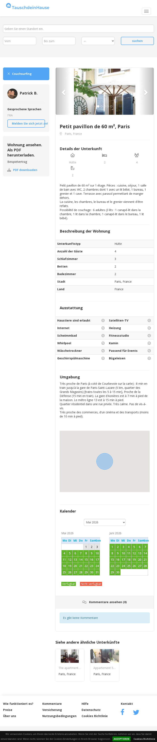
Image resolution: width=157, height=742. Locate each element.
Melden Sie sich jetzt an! (28, 123)
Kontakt (127, 704)
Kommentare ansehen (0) (105, 602)
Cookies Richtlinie (144, 738)
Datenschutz (91, 710)
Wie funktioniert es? (18, 704)
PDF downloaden (25, 170)
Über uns (9, 716)
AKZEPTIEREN (121, 738)
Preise (7, 710)
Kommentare (52, 704)
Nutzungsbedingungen (59, 716)
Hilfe (85, 704)
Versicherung (52, 710)
